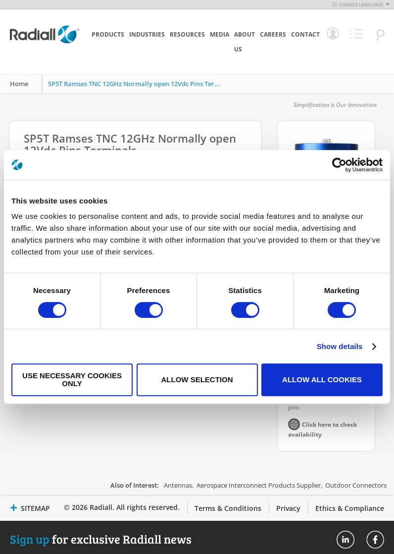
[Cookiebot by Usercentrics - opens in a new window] (339, 164)
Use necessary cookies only (72, 379)
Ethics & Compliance (349, 508)
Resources (187, 34)
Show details (340, 346)
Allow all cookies (322, 379)
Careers (273, 34)
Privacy (288, 508)
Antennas (178, 485)
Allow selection (197, 379)
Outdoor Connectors (356, 485)
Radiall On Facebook (375, 540)
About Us (244, 41)
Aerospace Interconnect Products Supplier (259, 485)
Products (108, 34)
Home (19, 83)
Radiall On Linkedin (345, 540)
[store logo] (44, 49)
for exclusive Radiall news (101, 539)
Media (219, 34)
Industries (147, 34)
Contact (305, 34)
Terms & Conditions (228, 508)
